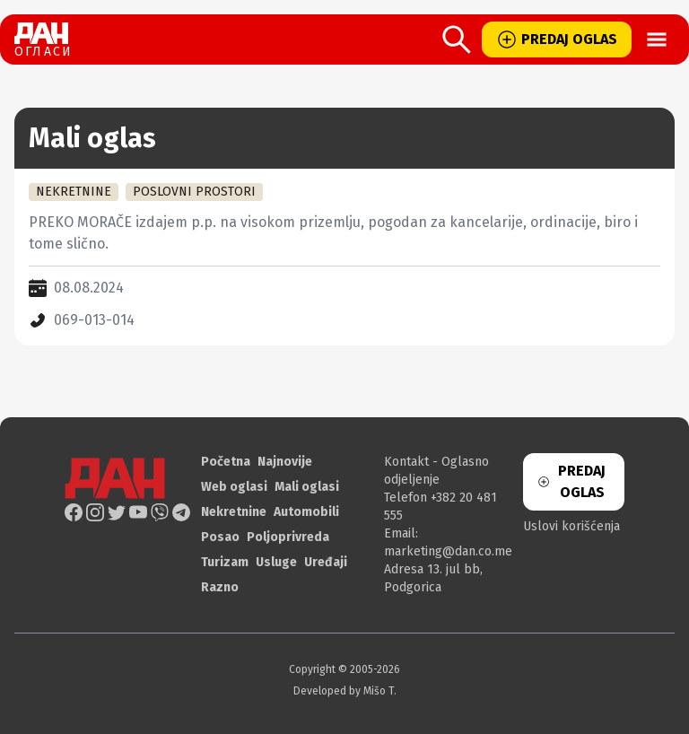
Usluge (276, 562)
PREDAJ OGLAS (556, 39)
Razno (220, 587)
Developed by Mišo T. (345, 691)
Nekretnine (233, 512)
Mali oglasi (307, 486)
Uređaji (325, 562)
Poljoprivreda (288, 537)
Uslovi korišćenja (571, 526)
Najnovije (284, 461)
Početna (225, 461)
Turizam (225, 562)
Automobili (306, 512)
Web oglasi (234, 486)
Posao (220, 537)
